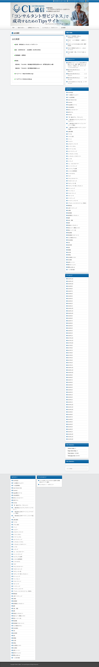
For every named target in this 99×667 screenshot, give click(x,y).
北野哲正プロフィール (33, 27)
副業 (69, 222)
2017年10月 (70, 343)
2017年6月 (70, 352)
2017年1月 (70, 365)
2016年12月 (70, 367)
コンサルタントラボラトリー (74, 156)
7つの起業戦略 (71, 97)
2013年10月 (70, 439)
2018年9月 (70, 315)
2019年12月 (70, 278)
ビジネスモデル (71, 173)
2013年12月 (70, 434)
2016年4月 (70, 387)
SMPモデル (70, 112)
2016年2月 (70, 392)
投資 (69, 247)
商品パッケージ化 (72, 230)
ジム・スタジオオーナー (73, 163)
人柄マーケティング (72, 208)
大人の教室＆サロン (72, 237)
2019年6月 (70, 293)
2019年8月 (70, 288)
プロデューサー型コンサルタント (75, 185)
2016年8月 (70, 377)
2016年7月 (70, 380)
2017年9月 (70, 345)
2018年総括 (70, 92)
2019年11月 (70, 281)
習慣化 (69, 254)
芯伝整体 (70, 259)
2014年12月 (70, 404)
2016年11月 (70, 370)
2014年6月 (70, 419)
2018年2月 (70, 333)
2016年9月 (70, 375)
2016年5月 (70, 384)
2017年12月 (70, 338)
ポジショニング (71, 188)
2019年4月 (70, 298)
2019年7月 (70, 291)
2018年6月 (70, 323)
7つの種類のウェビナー (73, 95)
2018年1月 (70, 335)
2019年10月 (70, 283)
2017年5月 (70, 355)
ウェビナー (70, 141)
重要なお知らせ (71, 267)
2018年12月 (70, 308)
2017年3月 (70, 360)
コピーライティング (72, 151)
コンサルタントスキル (73, 153)
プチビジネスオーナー (73, 178)
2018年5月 (70, 325)
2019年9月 (70, 286)
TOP (13, 27)
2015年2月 (70, 399)
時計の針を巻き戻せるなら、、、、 (76, 69)
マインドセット (71, 190)
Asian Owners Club (72, 99)
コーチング (70, 161)
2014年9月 (70, 412)
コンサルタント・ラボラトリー (50, 27)
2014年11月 (70, 407)
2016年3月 (70, 389)
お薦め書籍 (70, 131)
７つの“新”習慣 (71, 269)
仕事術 (69, 210)
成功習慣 (70, 245)
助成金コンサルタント (73, 225)
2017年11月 (70, 340)
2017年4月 (70, 357)
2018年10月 (70, 313)
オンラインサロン (72, 146)
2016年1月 (70, 394)
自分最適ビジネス (72, 257)
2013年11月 (70, 436)
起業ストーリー (71, 262)
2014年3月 (70, 426)
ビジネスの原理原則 (72, 171)
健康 (69, 217)
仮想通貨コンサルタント (73, 215)
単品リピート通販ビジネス (74, 227)
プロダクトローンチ (72, 180)
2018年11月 (70, 311)
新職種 (69, 250)
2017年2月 (70, 362)
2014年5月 (70, 421)
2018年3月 (70, 330)
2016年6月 (70, 382)
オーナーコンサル (72, 148)
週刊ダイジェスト (72, 264)
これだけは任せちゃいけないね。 (75, 81)
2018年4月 (70, 328)
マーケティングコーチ (73, 200)
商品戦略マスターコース (73, 235)
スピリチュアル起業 (72, 168)
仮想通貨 (70, 213)
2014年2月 (70, 429)
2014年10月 (70, 409)
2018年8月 (70, 318)
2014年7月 (70, 417)
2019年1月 (70, 306)
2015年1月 (70, 402)
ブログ (69, 176)
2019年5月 (70, 296)
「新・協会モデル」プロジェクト (75, 117)
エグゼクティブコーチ (73, 144)
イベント (70, 139)
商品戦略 (70, 232)
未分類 (69, 252)
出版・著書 (70, 220)
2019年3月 (70, 301)
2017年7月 (70, 350)
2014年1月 (70, 431)
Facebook (70, 102)
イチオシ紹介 (71, 136)
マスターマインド (72, 193)
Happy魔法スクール (72, 104)
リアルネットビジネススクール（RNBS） (77, 203)
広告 (69, 242)
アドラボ (70, 134)
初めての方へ (21, 27)
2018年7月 (70, 320)
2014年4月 (70, 424)
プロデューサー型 (72, 183)
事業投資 (70, 205)
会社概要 (63, 27)
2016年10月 (70, 372)
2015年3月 (70, 397)
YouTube (70, 114)
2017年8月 (70, 347)
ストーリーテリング (72, 166)
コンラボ (70, 158)
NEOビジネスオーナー (73, 109)
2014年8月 (70, 414)
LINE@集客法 (71, 107)
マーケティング (71, 198)
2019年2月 (70, 303)
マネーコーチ (71, 195)
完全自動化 (70, 240)
